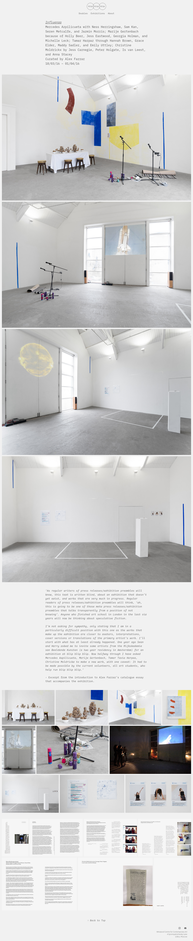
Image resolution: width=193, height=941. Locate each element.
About (111, 13)
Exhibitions (98, 13)
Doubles (83, 13)
